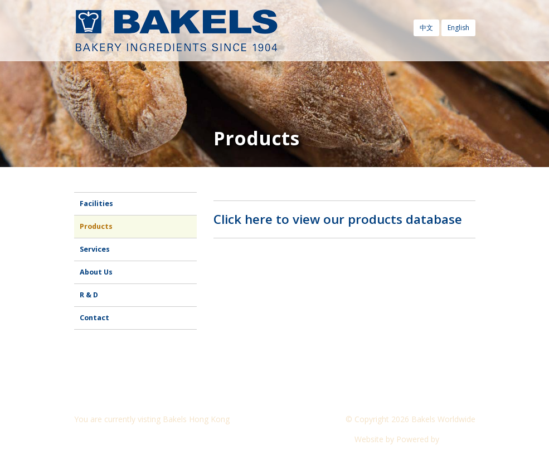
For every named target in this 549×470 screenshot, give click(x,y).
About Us (96, 272)
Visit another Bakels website (132, 439)
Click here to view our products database (337, 219)
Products (96, 226)
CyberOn (458, 439)
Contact (94, 317)
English (458, 27)
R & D (89, 295)
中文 (426, 27)
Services (95, 249)
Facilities (96, 203)
